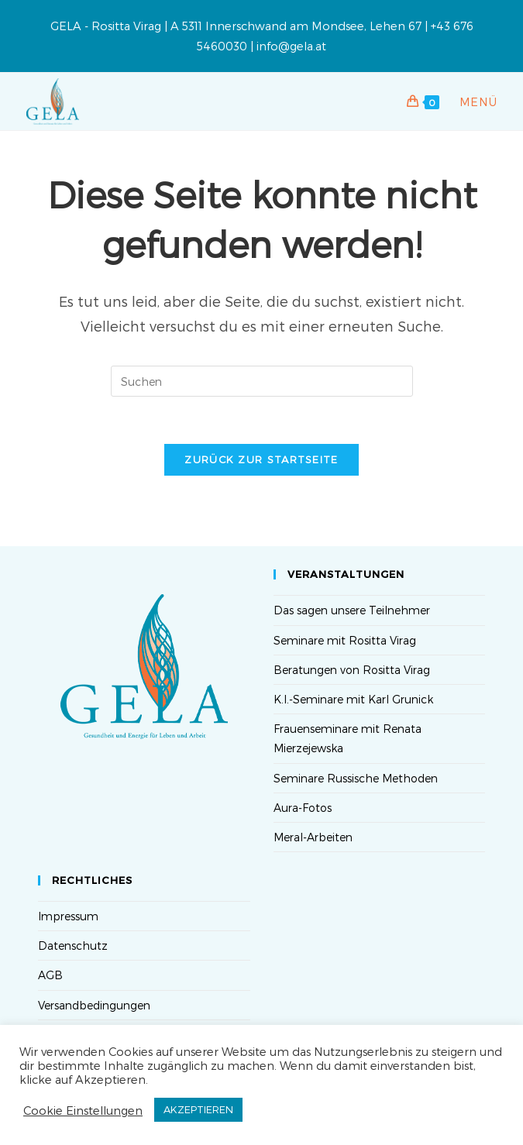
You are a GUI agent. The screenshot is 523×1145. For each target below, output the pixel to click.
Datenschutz (73, 945)
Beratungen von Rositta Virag (352, 669)
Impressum (68, 916)
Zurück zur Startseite (261, 459)
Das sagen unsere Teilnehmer (352, 610)
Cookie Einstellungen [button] (83, 1110)
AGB (50, 975)
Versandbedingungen (94, 1005)
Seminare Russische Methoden (356, 778)
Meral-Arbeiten (313, 837)
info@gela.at (291, 46)
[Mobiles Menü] (470, 101)
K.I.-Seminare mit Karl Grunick (353, 699)
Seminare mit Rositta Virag (345, 640)
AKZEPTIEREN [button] (198, 1109)
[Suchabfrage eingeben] (262, 381)
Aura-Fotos (303, 807)
